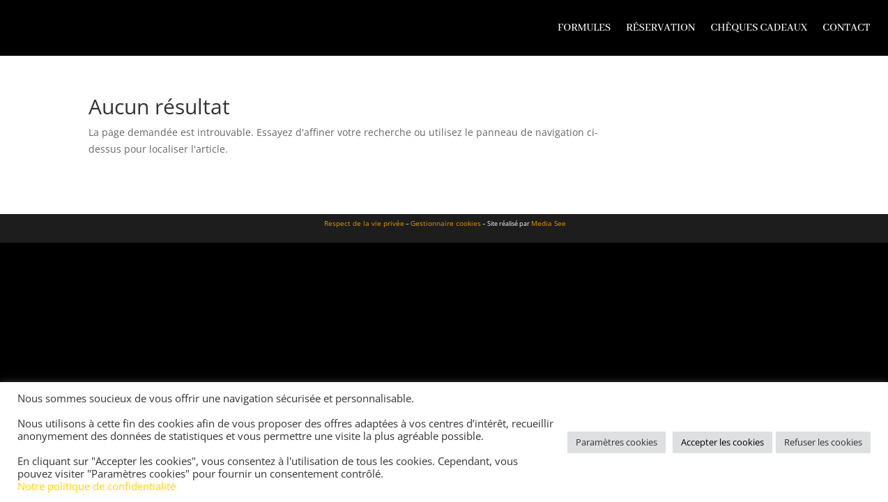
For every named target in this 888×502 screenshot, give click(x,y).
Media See (548, 223)
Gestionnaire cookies (446, 223)
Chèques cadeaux (759, 28)
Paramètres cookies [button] (616, 442)
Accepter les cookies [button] (722, 442)
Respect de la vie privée (364, 223)
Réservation (660, 28)
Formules (584, 28)
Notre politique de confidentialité (96, 486)
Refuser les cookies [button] (823, 442)
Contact (846, 28)
